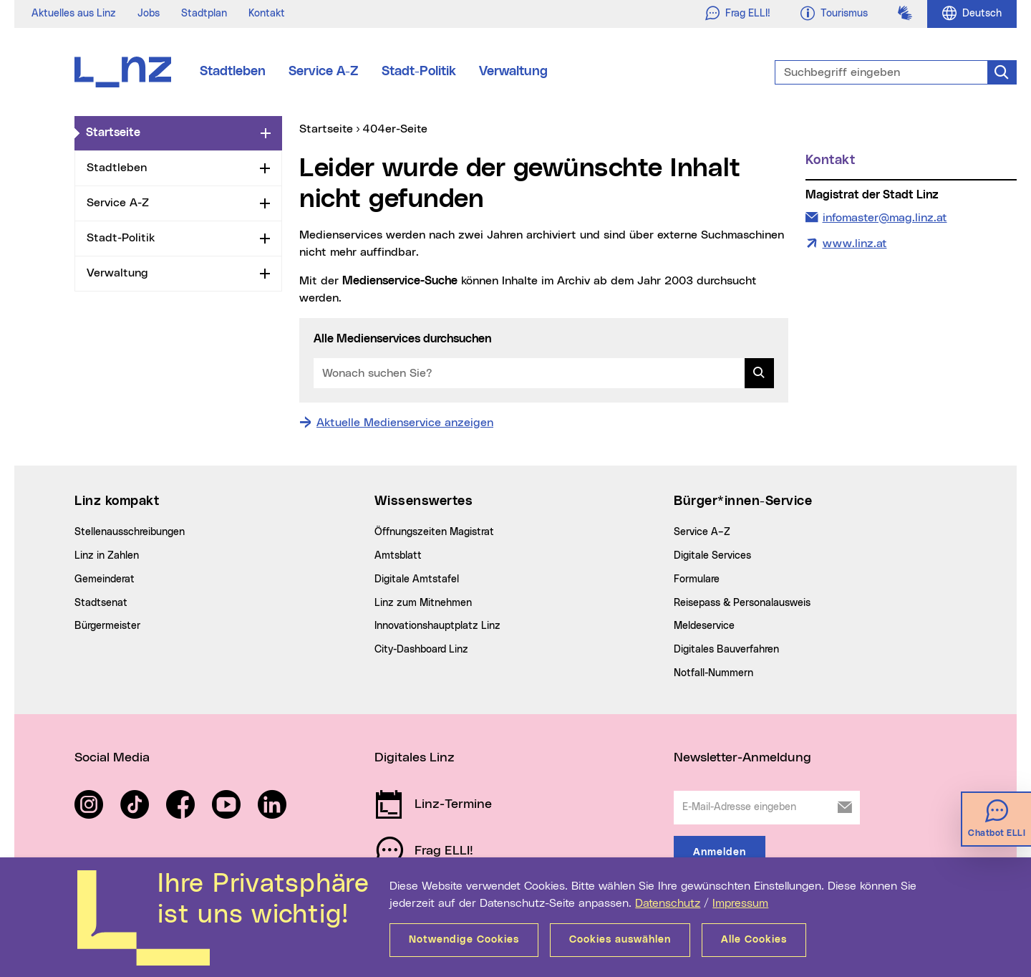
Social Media (112, 757)
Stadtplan (204, 14)
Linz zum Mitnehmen (423, 603)
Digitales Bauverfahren (726, 650)
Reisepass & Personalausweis (742, 603)
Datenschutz (667, 903)
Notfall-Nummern (713, 673)
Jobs (148, 14)
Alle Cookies (754, 940)
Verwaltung (513, 71)
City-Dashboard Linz (421, 650)
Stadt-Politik (419, 71)
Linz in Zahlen (106, 556)
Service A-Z (324, 71)
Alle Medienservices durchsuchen (402, 339)
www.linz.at (855, 243)
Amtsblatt (398, 556)
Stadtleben (233, 71)
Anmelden (719, 852)
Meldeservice (704, 626)
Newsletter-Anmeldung (742, 757)
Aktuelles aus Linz (74, 14)
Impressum (740, 903)
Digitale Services (712, 556)
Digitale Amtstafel (416, 579)
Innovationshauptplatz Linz (437, 626)
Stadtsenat (100, 603)
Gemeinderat (104, 579)
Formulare (697, 579)
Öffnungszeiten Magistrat (434, 532)
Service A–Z (702, 532)
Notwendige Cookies (464, 940)
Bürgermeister (107, 626)
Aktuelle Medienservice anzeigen (404, 422)
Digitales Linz (414, 757)
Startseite (170, 131)
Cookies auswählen (620, 940)
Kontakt (266, 14)
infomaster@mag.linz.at (884, 216)
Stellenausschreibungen (129, 532)
